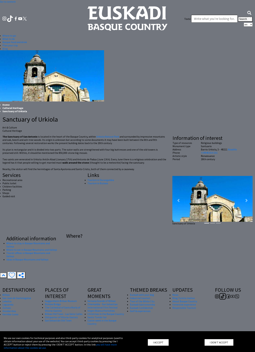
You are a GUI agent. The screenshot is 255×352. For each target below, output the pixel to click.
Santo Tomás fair (97, 317)
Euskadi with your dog (142, 294)
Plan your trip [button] (10, 45)
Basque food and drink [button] (14, 42)
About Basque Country (184, 301)
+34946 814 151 (209, 152)
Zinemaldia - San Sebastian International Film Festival (102, 306)
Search (245, 19)
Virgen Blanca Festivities (101, 310)
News (175, 294)
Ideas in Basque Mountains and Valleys (27, 259)
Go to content (8, 1)
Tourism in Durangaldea (100, 180)
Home (6, 104)
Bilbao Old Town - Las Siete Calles (63, 314)
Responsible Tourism (184, 307)
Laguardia (7, 304)
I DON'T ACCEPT (219, 342)
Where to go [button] (9, 35)
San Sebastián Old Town (58, 320)
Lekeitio (7, 301)
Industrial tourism (140, 298)
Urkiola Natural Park (107, 136)
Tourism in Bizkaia (97, 183)
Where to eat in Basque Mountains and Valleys (31, 249)
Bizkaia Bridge (53, 304)
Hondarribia (9, 311)
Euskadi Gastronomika (142, 304)
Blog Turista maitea (183, 298)
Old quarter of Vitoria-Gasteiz (61, 317)
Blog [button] (5, 48)
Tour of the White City (142, 301)
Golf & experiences (140, 311)
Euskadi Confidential (141, 307)
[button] (249, 12)
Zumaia (6, 307)
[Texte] (214, 19)
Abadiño (232, 149)
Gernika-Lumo (10, 314)
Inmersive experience (184, 304)
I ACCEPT (158, 342)
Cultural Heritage (12, 108)
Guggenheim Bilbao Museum (61, 301)
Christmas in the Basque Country (105, 314)
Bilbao (6, 294)
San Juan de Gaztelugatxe (16, 298)
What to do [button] (8, 38)
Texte (187, 18)
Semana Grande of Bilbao (101, 301)
